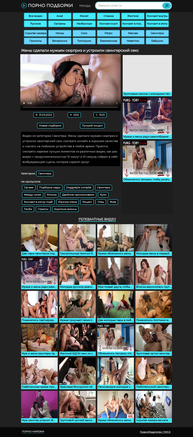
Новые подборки (50, 125)
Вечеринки (59, 40)
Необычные (84, 23)
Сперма (109, 16)
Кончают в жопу (157, 23)
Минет (84, 16)
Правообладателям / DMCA (155, 432)
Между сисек (32, 194)
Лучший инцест (92, 125)
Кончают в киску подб (38, 202)
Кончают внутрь (157, 16)
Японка (51, 194)
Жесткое (133, 16)
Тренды (85, 5)
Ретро (108, 33)
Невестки (133, 40)
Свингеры (157, 33)
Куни (103, 194)
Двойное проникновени (78, 194)
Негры (60, 33)
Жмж (113, 202)
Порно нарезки (33, 431)
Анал (59, 16)
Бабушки (157, 40)
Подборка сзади (49, 187)
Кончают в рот (108, 23)
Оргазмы (60, 23)
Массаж (133, 33)
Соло (84, 33)
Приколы (35, 40)
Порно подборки (47, 6)
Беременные (108, 40)
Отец (100, 202)
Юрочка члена (67, 202)
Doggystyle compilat (78, 187)
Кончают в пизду (133, 23)
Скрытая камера (35, 33)
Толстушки (84, 40)
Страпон (43, 209)
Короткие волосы (65, 209)
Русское (35, 23)
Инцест (87, 202)
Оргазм (29, 187)
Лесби (28, 209)
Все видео (35, 16)
